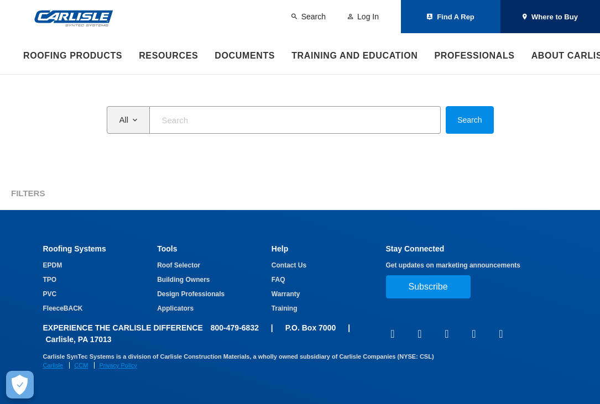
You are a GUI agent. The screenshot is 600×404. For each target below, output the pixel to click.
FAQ (278, 280)
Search (469, 120)
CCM (81, 365)
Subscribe (428, 286)
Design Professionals (191, 294)
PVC (50, 294)
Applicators (175, 308)
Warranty (286, 294)
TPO (50, 280)
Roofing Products (72, 55)
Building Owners (183, 280)
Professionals (474, 55)
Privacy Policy (118, 365)
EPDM (52, 265)
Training (285, 308)
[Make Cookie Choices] (20, 384)
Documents (245, 55)
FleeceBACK (63, 308)
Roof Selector (178, 265)
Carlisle (53, 365)
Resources (168, 55)
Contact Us (289, 265)
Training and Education (354, 55)
